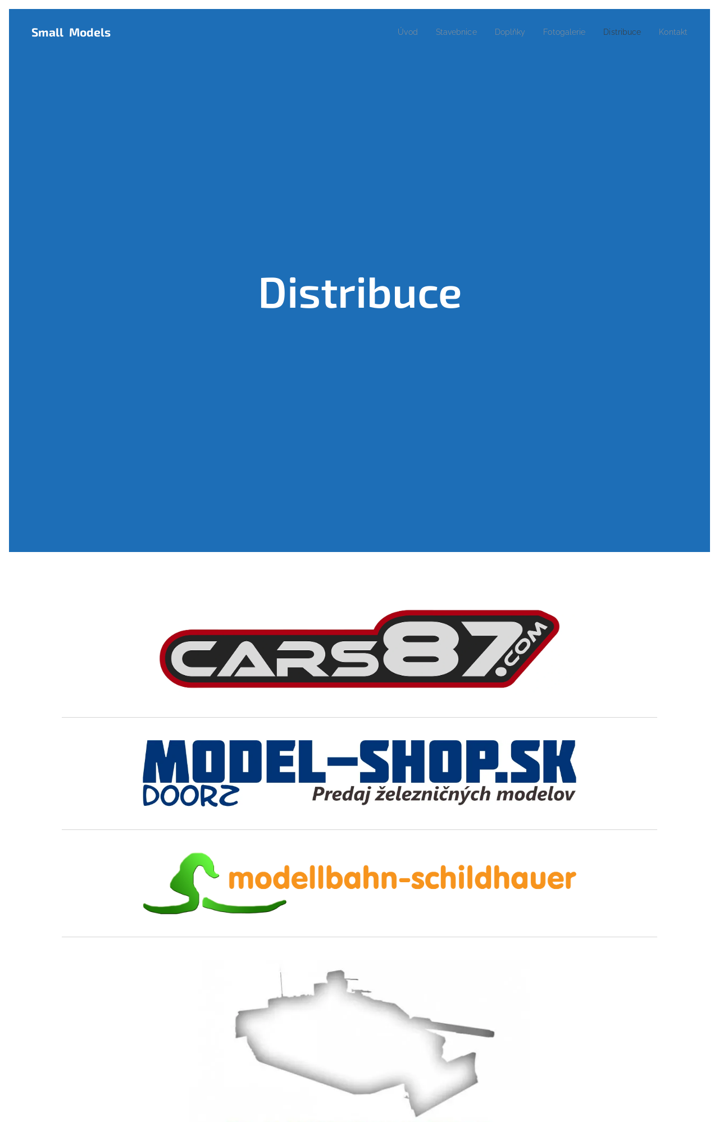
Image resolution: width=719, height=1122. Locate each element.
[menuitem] (390, 32)
